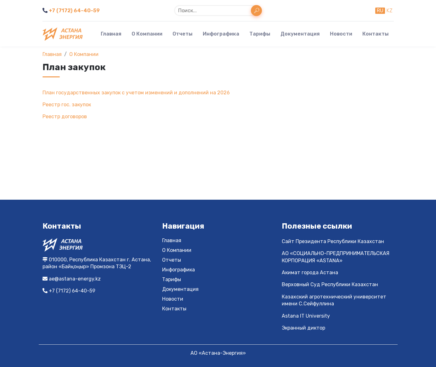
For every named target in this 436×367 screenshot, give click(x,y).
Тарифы (259, 33)
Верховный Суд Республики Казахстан (330, 284)
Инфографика (221, 33)
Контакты (375, 33)
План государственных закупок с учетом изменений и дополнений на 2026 (136, 93)
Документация (300, 33)
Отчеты (183, 33)
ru (380, 11)
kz (389, 11)
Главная (111, 33)
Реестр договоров (64, 117)
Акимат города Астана (310, 272)
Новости (341, 33)
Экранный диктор (303, 328)
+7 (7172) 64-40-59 (71, 11)
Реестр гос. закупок (66, 105)
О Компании (147, 33)
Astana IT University (306, 316)
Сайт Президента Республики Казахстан (333, 241)
